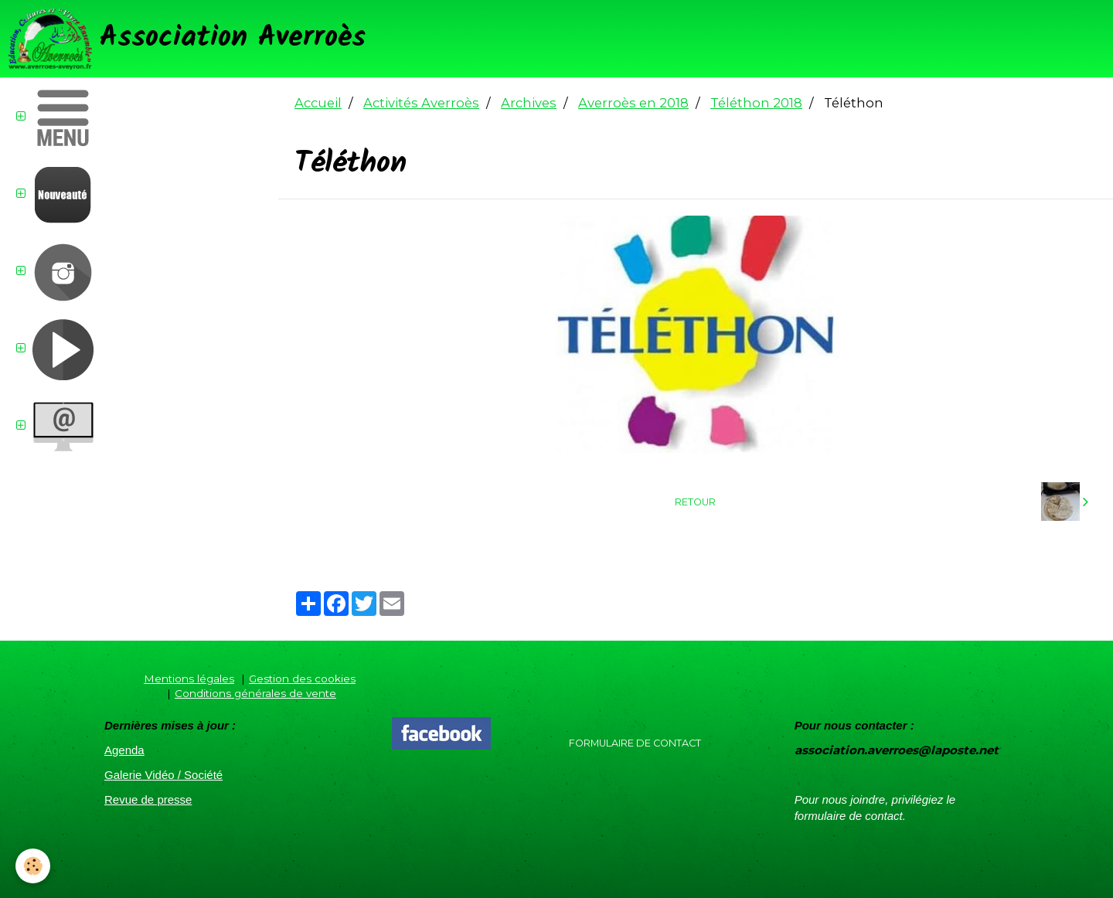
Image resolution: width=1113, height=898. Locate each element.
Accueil (318, 103)
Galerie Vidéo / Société (163, 774)
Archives (528, 103)
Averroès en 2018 (633, 103)
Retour (695, 502)
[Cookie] (32, 866)
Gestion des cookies (302, 678)
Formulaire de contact (635, 743)
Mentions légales (189, 678)
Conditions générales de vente (255, 693)
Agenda (124, 750)
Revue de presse (148, 799)
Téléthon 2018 (756, 103)
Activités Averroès (421, 103)
